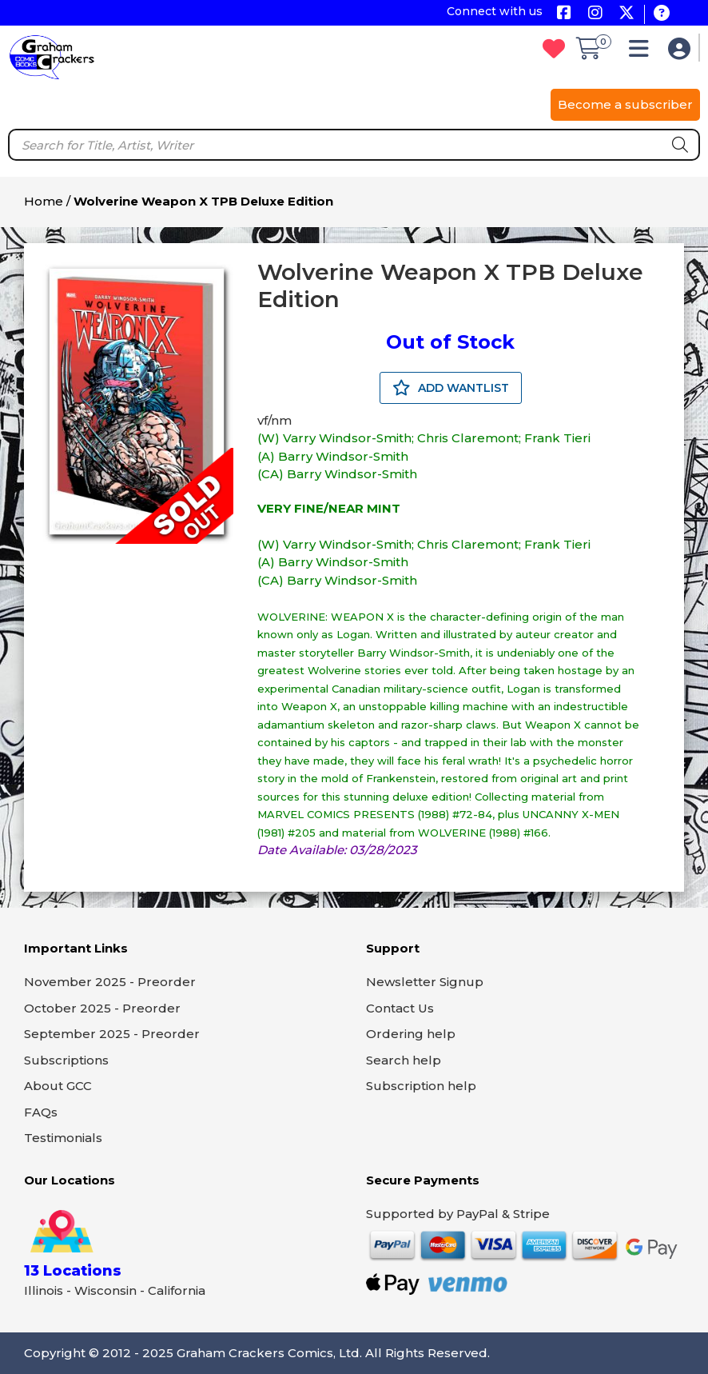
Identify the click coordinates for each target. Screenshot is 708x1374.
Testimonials (63, 1137)
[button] (643, 52)
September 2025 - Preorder (112, 1033)
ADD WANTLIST (450, 388)
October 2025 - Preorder (102, 1008)
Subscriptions (66, 1060)
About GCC (58, 1085)
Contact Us (400, 1008)
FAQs (41, 1112)
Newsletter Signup (424, 981)
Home (43, 201)
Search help (403, 1060)
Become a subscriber (625, 104)
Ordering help (410, 1033)
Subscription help (421, 1085)
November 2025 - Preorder (110, 981)
